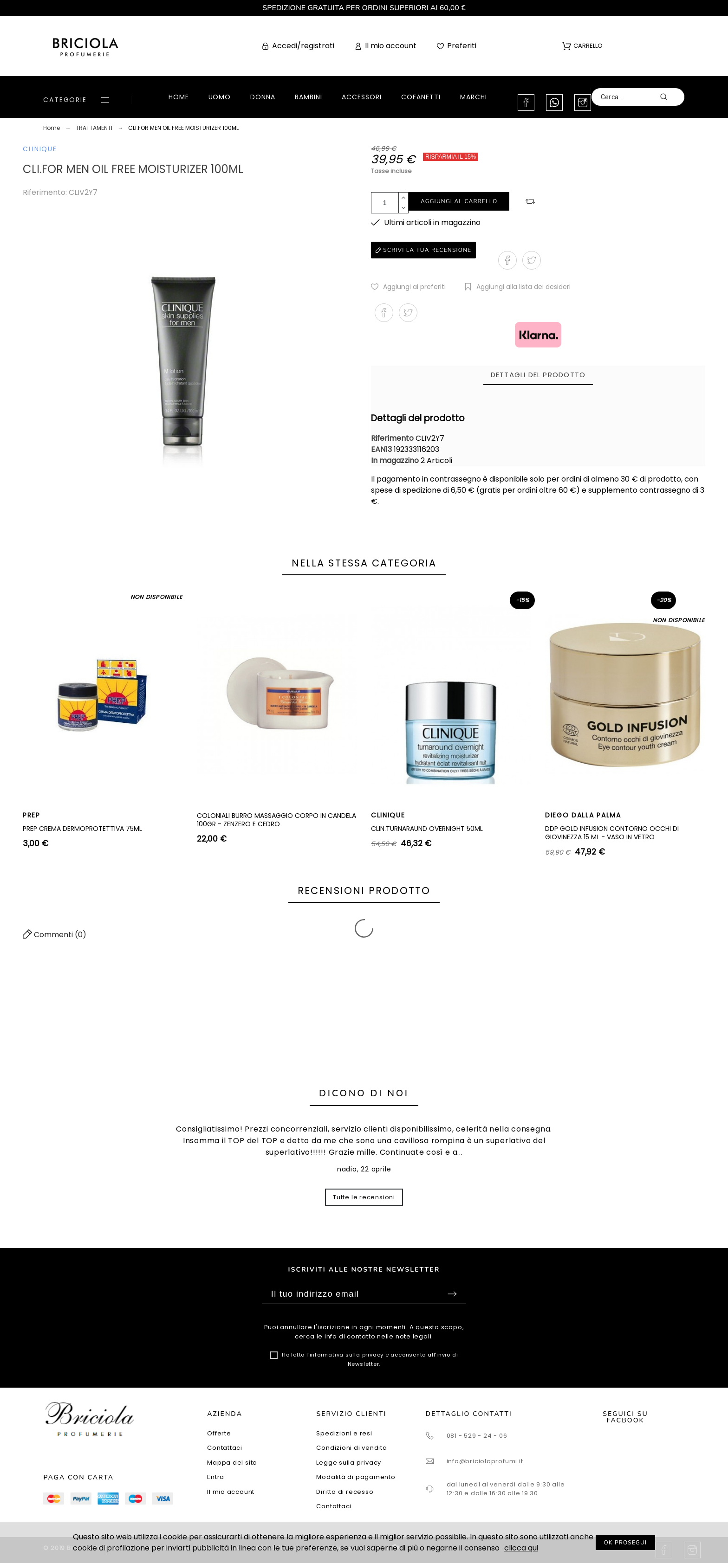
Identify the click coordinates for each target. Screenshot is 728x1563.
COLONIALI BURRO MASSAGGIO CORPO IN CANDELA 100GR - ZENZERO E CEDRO (276, 820)
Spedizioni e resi (344, 1433)
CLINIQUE (40, 149)
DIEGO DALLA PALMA (583, 815)
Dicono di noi (364, 1093)
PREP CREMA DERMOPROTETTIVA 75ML (82, 828)
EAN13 (382, 449)
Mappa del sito (232, 1462)
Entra (215, 1477)
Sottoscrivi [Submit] (452, 1294)
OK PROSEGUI (625, 1542)
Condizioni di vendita (351, 1447)
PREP (31, 815)
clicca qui (521, 1548)
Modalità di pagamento (355, 1477)
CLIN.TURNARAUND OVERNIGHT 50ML (427, 828)
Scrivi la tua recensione (423, 250)
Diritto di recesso (344, 1491)
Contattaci (224, 1447)
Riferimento (393, 438)
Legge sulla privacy (348, 1462)
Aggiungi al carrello (459, 201)
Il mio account (230, 1491)
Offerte (219, 1433)
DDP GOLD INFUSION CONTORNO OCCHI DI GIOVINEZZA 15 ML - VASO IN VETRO (612, 833)
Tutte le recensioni (364, 1197)
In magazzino (395, 460)
